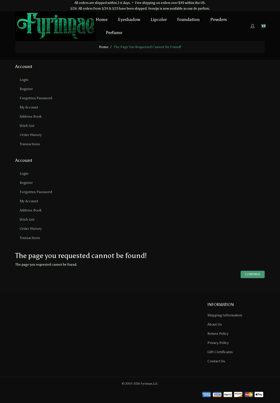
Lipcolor (159, 19)
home (103, 47)
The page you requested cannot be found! (147, 47)
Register (26, 89)
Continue (252, 274)
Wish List (27, 126)
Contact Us (216, 361)
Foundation (188, 19)
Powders (218, 19)
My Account (29, 107)
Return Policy (217, 333)
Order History (31, 135)
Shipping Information (224, 315)
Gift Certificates (220, 352)
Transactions (30, 144)
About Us (214, 324)
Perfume (114, 32)
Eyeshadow (129, 19)
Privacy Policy (218, 343)
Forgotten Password (36, 98)
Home (102, 19)
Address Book (31, 116)
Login (24, 80)
